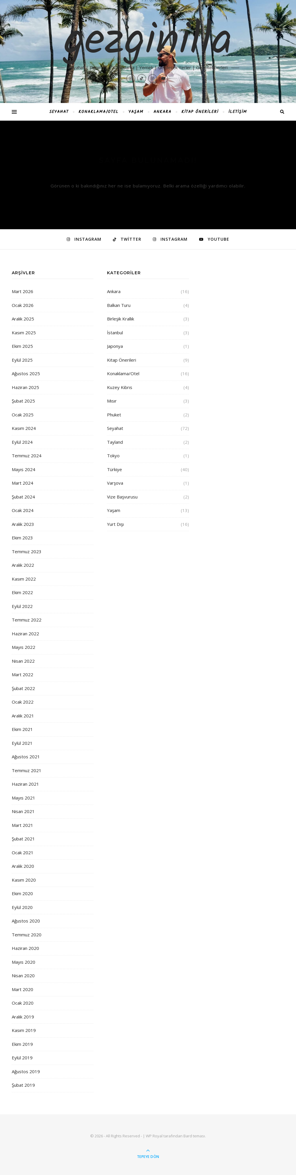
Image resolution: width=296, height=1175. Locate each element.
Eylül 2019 (22, 1058)
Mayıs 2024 (23, 469)
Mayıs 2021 (23, 798)
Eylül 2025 (22, 360)
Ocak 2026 (23, 305)
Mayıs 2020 (23, 962)
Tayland (115, 442)
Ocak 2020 (23, 1003)
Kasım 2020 (24, 880)
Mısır (112, 401)
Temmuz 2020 (26, 935)
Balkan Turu (119, 305)
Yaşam (135, 112)
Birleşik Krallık (120, 319)
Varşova (115, 483)
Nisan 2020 (23, 975)
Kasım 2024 (24, 428)
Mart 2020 (22, 989)
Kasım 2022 (24, 579)
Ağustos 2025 (26, 373)
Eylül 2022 (22, 606)
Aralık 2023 (23, 524)
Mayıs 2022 (23, 647)
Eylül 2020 (22, 907)
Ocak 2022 (23, 702)
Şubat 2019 (23, 1085)
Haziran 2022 (25, 633)
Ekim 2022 (22, 592)
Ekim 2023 (22, 538)
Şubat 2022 (23, 688)
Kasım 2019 (24, 1030)
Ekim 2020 (22, 893)
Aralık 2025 (23, 319)
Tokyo (113, 455)
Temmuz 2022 (26, 620)
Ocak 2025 (23, 415)
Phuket (114, 415)
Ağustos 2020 (26, 921)
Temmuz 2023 (26, 551)
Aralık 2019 (23, 1017)
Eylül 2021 (22, 743)
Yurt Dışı (115, 524)
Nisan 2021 (23, 811)
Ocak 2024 (23, 510)
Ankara (162, 112)
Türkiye (114, 469)
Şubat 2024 (23, 497)
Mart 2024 (22, 483)
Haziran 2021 (25, 784)
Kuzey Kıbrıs (119, 387)
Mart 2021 (22, 825)
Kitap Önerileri (199, 112)
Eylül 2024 (22, 442)
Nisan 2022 (23, 661)
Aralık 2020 (23, 866)
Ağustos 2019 (26, 1071)
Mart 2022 (22, 674)
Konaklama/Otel (98, 112)
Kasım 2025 (24, 332)
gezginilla (148, 42)
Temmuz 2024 (26, 455)
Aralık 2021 (23, 716)
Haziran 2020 (25, 948)
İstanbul (115, 332)
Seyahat (58, 112)
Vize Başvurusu (122, 497)
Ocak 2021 (23, 852)
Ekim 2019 (22, 1044)
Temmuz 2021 (26, 770)
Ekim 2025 (22, 346)
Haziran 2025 (25, 387)
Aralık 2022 (23, 565)
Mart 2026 (22, 291)
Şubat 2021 (23, 839)
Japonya (115, 346)
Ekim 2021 (22, 729)
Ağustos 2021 (26, 756)
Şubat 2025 (23, 401)
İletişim (237, 112)
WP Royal (154, 1136)
